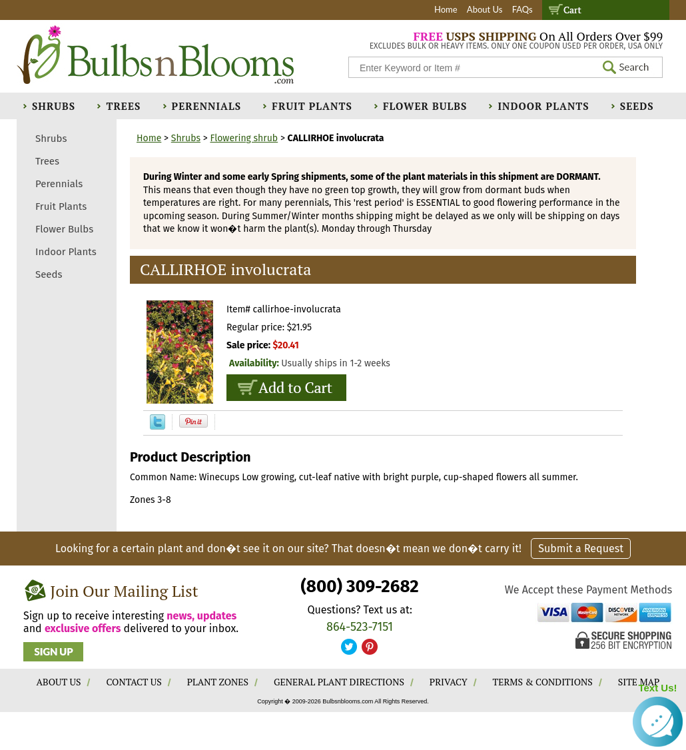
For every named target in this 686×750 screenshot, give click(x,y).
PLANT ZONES (217, 681)
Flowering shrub (244, 138)
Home (446, 9)
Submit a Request (580, 548)
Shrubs (53, 106)
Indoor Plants (543, 106)
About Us (485, 9)
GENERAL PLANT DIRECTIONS (339, 681)
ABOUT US (59, 681)
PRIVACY (449, 681)
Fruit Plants (312, 106)
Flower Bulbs (425, 106)
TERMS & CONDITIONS (543, 681)
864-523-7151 (359, 626)
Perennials (207, 106)
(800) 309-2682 (359, 586)
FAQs (522, 9)
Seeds (637, 106)
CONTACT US (133, 681)
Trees (123, 106)
